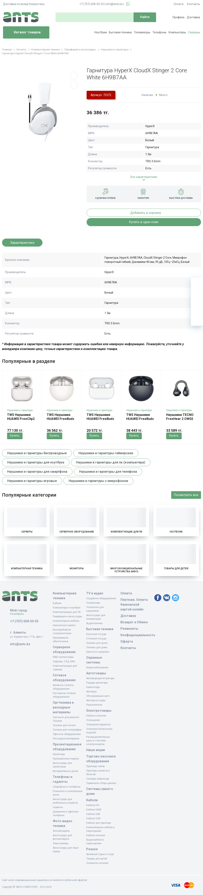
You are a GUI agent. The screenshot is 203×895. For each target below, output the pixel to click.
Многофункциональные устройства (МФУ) (126, 570)
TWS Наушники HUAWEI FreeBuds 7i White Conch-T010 (60, 421)
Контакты (193, 4)
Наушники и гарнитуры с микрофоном (98, 481)
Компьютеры (177, 32)
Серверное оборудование (76, 531)
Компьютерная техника (27, 568)
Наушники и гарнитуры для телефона (108, 472)
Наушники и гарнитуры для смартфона (37, 472)
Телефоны (159, 32)
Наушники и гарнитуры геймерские (106, 453)
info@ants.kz (114, 4)
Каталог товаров (23, 32)
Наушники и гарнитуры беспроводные (37, 453)
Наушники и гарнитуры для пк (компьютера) (110, 462)
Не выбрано (18, 613)
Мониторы (77, 568)
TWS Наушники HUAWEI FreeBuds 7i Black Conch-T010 (140, 421)
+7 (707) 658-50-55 (91, 4)
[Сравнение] (197, 308)
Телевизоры (142, 32)
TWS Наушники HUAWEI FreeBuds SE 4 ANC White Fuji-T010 (100, 421)
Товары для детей (176, 568)
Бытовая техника (120, 32)
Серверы (194, 32)
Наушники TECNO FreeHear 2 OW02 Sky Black (180, 419)
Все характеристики (143, 177)
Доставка (193, 17)
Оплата (178, 4)
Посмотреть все (186, 495)
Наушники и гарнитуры (20, 410)
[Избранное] (197, 296)
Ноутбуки (100, 32)
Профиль (179, 17)
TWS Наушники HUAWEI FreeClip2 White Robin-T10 (21, 419)
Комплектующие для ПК (126, 531)
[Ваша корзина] (197, 284)
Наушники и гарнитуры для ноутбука (35, 462)
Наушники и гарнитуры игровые (32, 481)
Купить (15, 435)
